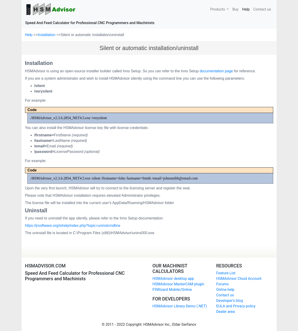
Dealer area (225, 311)
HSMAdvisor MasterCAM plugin (178, 284)
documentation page (216, 71)
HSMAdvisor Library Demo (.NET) (180, 306)
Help (247, 8)
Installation (47, 35)
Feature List (226, 273)
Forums (222, 284)
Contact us (262, 8)
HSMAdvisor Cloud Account (238, 278)
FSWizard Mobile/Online (172, 289)
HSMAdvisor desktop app (173, 278)
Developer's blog (229, 300)
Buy (235, 8)
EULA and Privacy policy (235, 306)
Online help (225, 289)
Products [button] (218, 9)
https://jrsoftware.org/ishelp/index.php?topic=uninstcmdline (72, 225)
